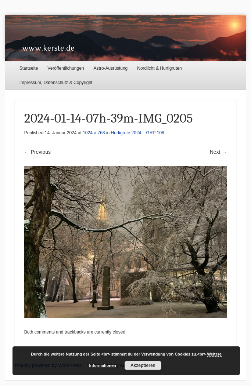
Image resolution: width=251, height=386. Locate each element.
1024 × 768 (94, 132)
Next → (218, 152)
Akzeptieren (142, 365)
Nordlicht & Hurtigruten (159, 68)
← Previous (37, 152)
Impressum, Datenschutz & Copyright (56, 82)
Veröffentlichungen (65, 68)
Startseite (28, 68)
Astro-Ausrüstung (111, 68)
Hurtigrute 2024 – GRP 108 (137, 132)
